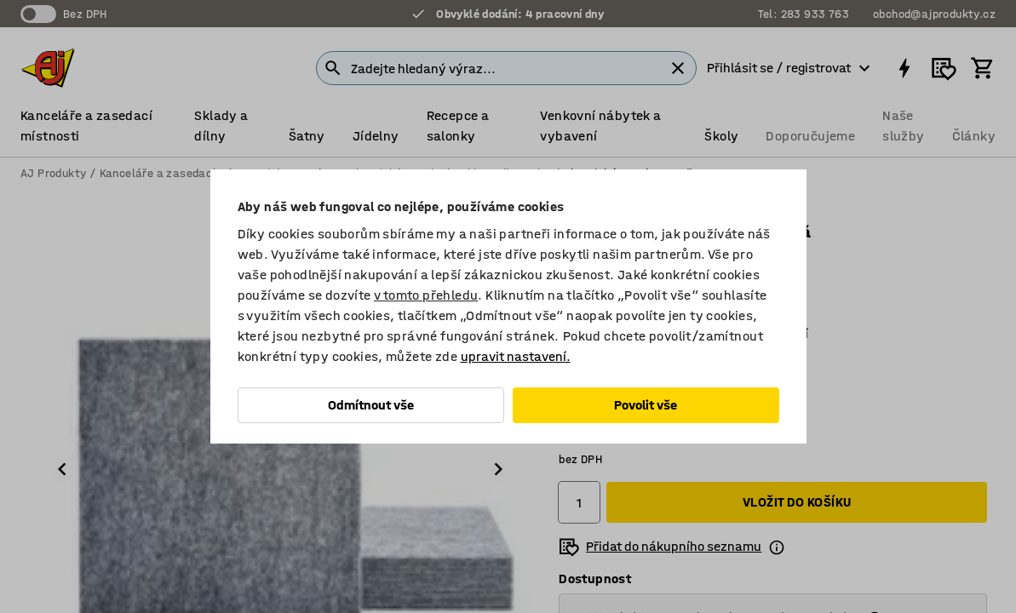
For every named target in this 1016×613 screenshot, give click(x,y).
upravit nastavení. (516, 356)
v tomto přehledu (426, 295)
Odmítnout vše (371, 405)
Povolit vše (645, 405)
